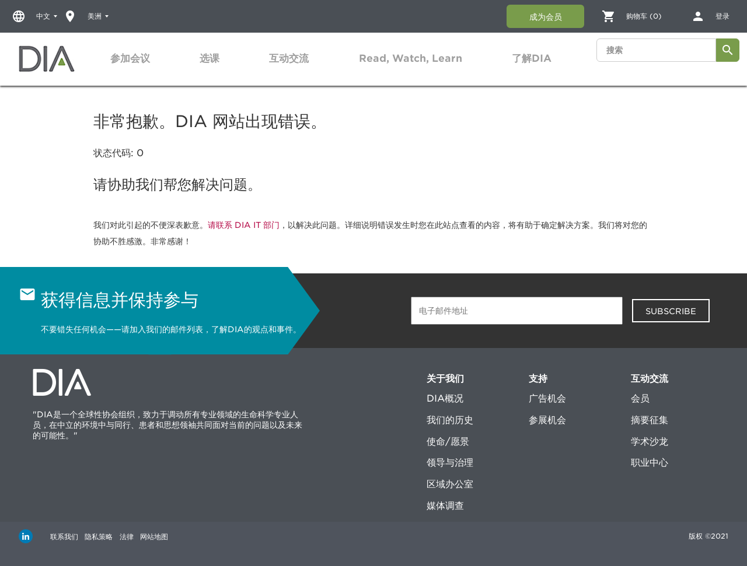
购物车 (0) (644, 16)
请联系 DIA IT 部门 (244, 225)
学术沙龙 (649, 441)
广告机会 (547, 398)
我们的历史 (450, 420)
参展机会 (547, 420)
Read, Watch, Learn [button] (410, 58)
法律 (139, 536)
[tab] (130, 58)
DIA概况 (445, 398)
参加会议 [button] (130, 58)
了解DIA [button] (531, 58)
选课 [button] (209, 58)
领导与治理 (450, 462)
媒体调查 (445, 505)
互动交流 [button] (289, 58)
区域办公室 (450, 484)
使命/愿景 (448, 441)
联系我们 (64, 536)
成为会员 (545, 17)
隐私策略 (105, 536)
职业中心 (649, 462)
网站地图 (173, 536)
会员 (640, 398)
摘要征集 (649, 420)
